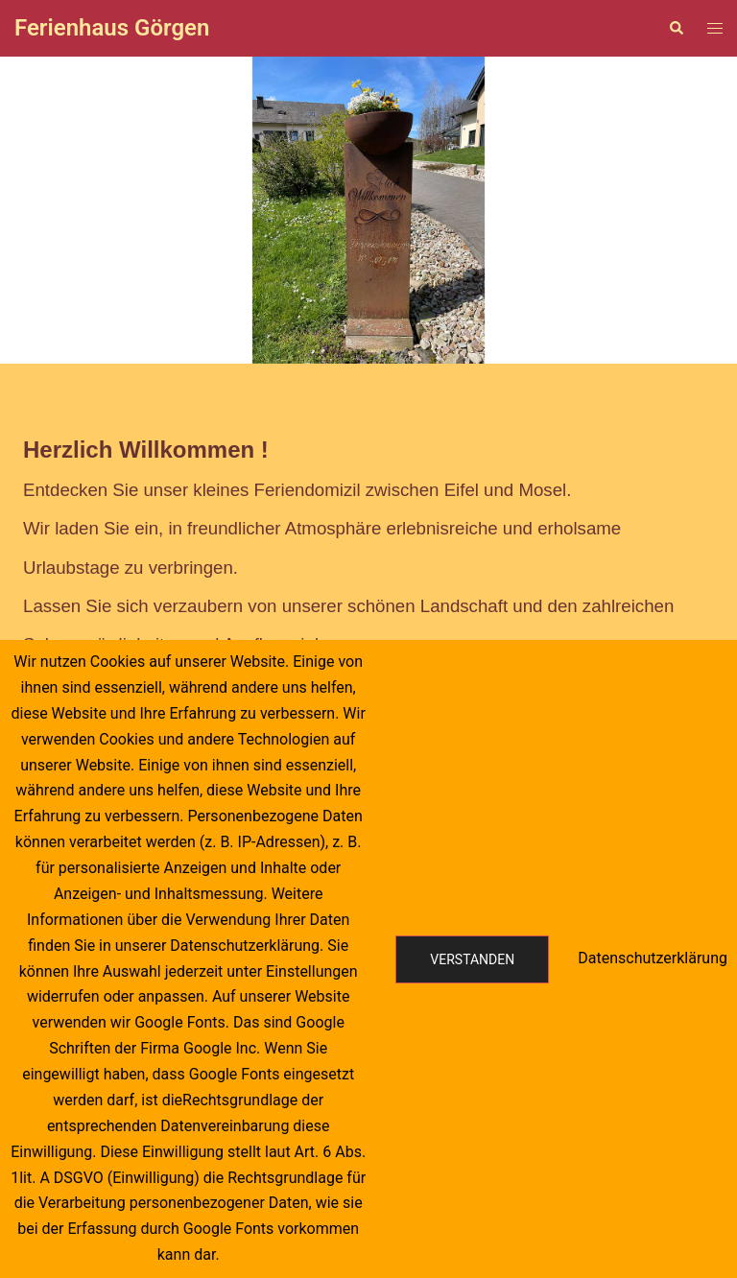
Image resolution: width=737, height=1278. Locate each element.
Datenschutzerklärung (652, 958)
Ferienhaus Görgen (111, 27)
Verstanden (472, 959)
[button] (29, 210)
